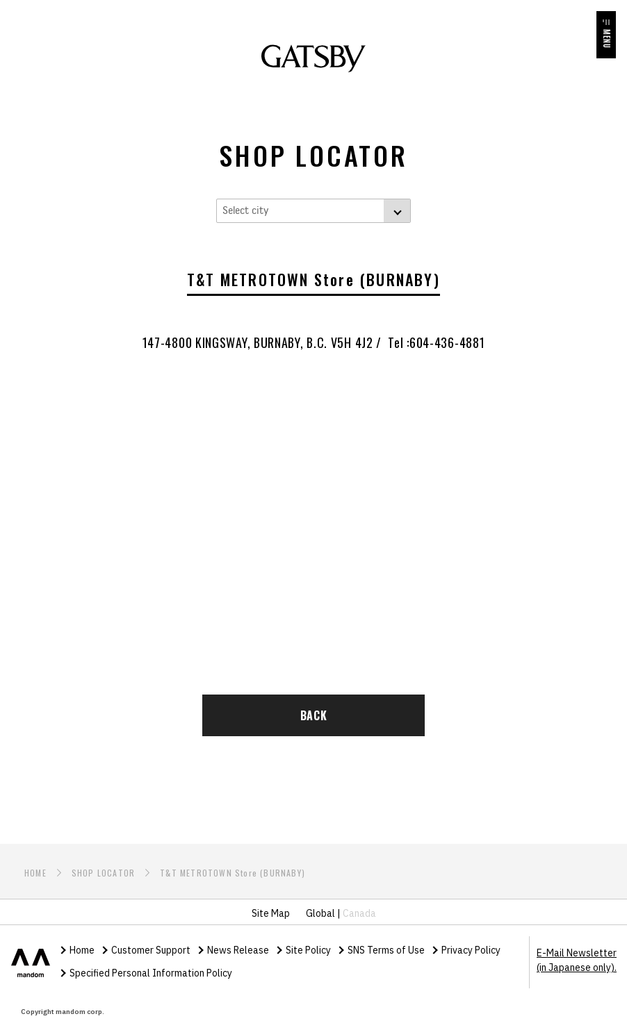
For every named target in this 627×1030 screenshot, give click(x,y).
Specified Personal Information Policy (151, 973)
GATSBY (313, 58)
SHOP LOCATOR (103, 873)
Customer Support (150, 950)
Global (320, 913)
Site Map (271, 913)
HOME (35, 873)
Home (82, 950)
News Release (238, 950)
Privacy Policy (470, 950)
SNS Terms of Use (386, 950)
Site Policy (308, 950)
